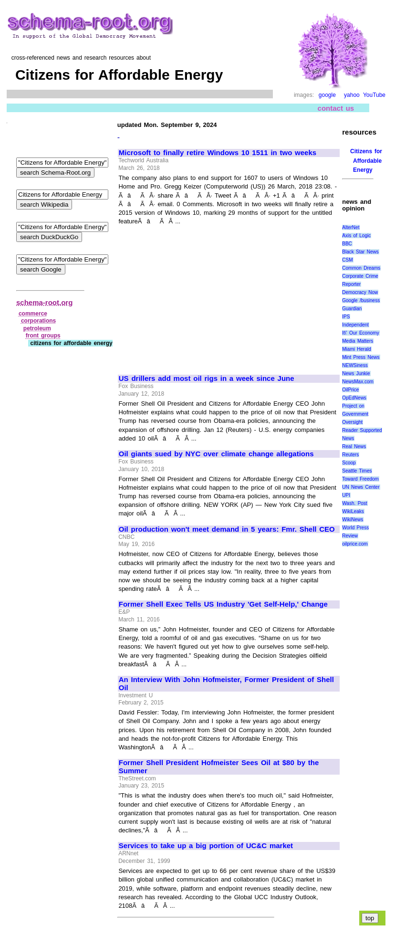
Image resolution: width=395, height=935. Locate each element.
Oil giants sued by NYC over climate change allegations (216, 454)
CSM (347, 260)
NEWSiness (354, 365)
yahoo (352, 95)
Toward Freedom (360, 479)
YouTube (374, 95)
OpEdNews (354, 397)
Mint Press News (360, 357)
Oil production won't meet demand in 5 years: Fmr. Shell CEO (227, 529)
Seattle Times (357, 470)
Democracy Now (360, 292)
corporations (38, 320)
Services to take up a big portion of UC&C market (206, 846)
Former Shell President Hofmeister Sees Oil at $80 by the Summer (219, 767)
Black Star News (360, 251)
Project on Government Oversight (355, 414)
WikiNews (352, 519)
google (327, 95)
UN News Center (360, 487)
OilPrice (350, 389)
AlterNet (350, 227)
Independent (355, 324)
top (369, 918)
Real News (354, 446)
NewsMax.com (358, 381)
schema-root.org (44, 302)
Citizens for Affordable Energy (366, 160)
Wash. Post (354, 503)
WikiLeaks (353, 511)
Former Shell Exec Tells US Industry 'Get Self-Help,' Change (223, 604)
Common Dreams (361, 268)
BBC (347, 243)
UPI (346, 495)
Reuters (350, 454)
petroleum (37, 328)
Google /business (361, 300)
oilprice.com (354, 543)
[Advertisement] (199, 296)
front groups (43, 335)
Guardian (352, 308)
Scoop (348, 462)
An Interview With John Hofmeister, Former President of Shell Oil (226, 684)
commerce (33, 313)
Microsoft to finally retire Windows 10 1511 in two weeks (217, 153)
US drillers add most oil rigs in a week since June (206, 378)
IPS (346, 316)
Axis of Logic (356, 235)
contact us (336, 108)
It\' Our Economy (360, 333)
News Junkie (356, 373)
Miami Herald (356, 349)
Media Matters (357, 341)
